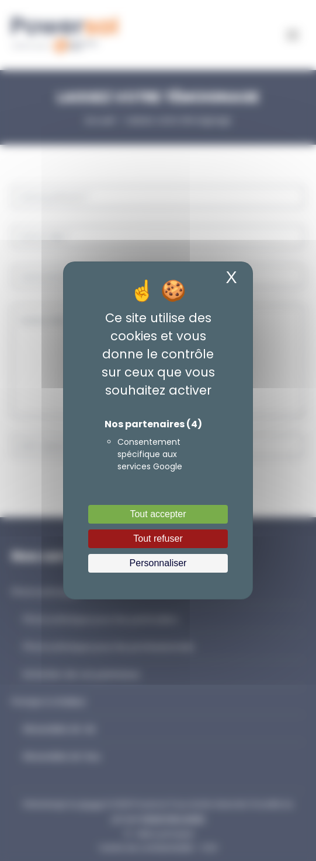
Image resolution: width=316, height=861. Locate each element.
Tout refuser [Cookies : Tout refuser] (157, 538)
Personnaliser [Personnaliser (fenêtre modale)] (158, 563)
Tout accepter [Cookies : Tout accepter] (158, 514)
